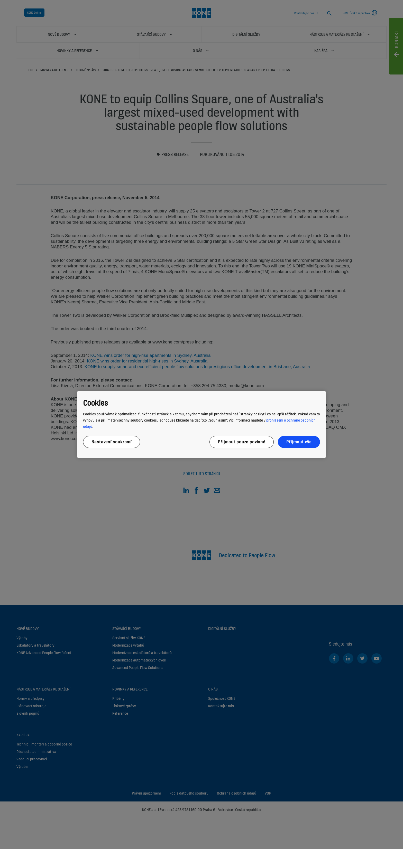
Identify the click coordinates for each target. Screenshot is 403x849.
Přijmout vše (299, 442)
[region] (201, 424)
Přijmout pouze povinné (241, 442)
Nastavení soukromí (111, 442)
